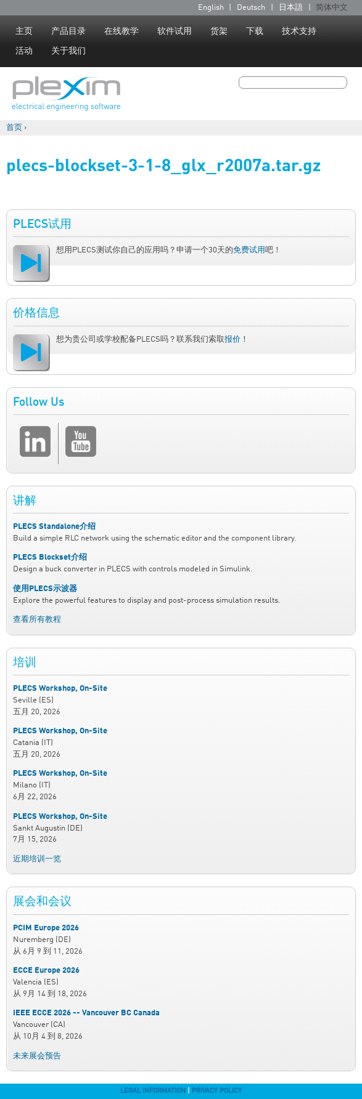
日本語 (291, 8)
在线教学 (121, 31)
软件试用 (174, 31)
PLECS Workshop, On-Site (60, 689)
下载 (254, 31)
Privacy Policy (217, 1091)
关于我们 (68, 51)
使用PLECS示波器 (45, 589)
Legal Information (153, 1091)
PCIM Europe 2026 (46, 928)
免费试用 (249, 250)
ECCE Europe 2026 (46, 971)
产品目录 (68, 31)
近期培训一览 (37, 859)
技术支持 (299, 31)
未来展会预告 (37, 1056)
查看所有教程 (37, 620)
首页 (14, 128)
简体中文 (332, 8)
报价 (232, 340)
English (211, 8)
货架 (219, 31)
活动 (24, 51)
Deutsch (251, 8)
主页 (24, 31)
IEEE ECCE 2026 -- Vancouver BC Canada (86, 1013)
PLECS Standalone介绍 (54, 527)
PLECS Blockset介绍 (50, 558)
